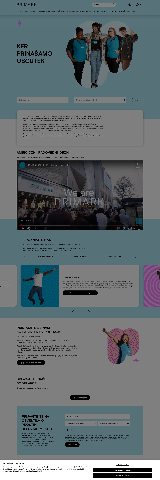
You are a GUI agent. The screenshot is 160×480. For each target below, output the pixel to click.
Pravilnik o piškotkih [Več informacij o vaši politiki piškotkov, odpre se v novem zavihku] (35, 471)
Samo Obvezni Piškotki (122, 470)
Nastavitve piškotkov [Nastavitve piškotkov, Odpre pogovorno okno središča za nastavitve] (122, 465)
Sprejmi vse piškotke (122, 475)
